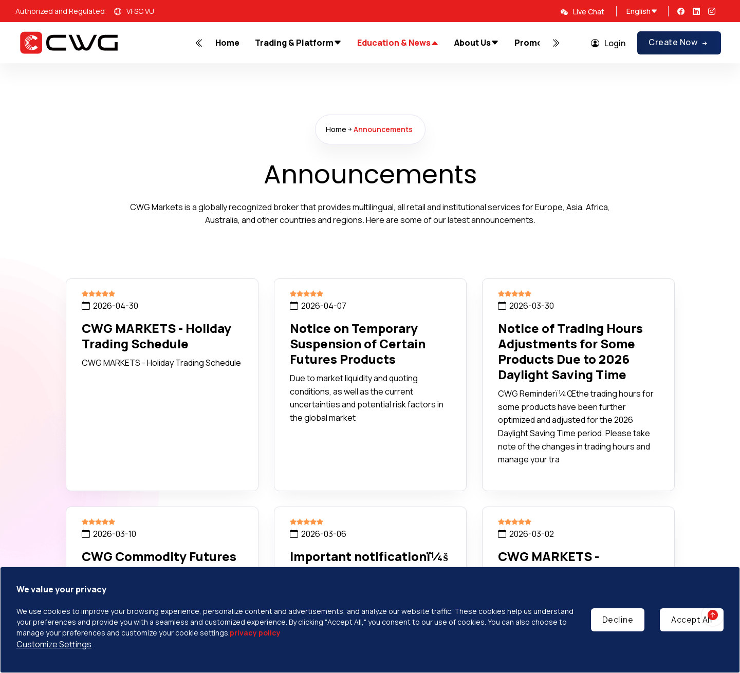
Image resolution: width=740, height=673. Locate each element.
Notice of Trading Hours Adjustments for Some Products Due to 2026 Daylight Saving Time (570, 351)
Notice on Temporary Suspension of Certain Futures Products (357, 343)
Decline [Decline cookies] (618, 619)
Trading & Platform (298, 42)
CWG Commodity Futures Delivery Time (159, 564)
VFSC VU (134, 11)
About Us (476, 42)
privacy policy (255, 633)
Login (608, 43)
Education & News (398, 43)
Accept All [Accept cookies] (691, 619)
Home (227, 42)
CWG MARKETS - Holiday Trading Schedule (156, 336)
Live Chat (582, 11)
